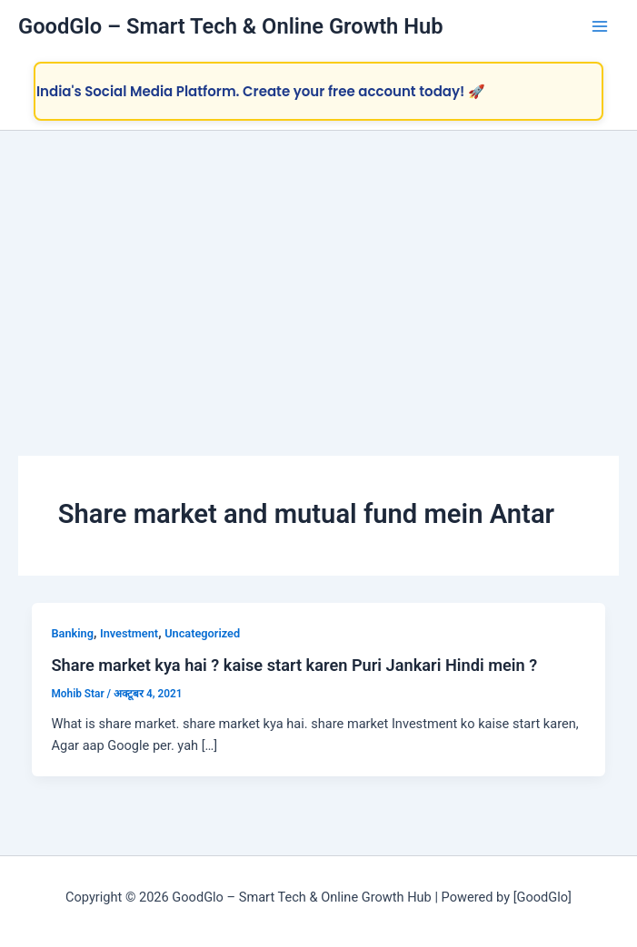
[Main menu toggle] (600, 26)
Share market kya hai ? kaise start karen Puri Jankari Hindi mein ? (294, 665)
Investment (129, 633)
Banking (72, 633)
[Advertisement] (318, 267)
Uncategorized (202, 633)
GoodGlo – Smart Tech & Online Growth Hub (230, 26)
